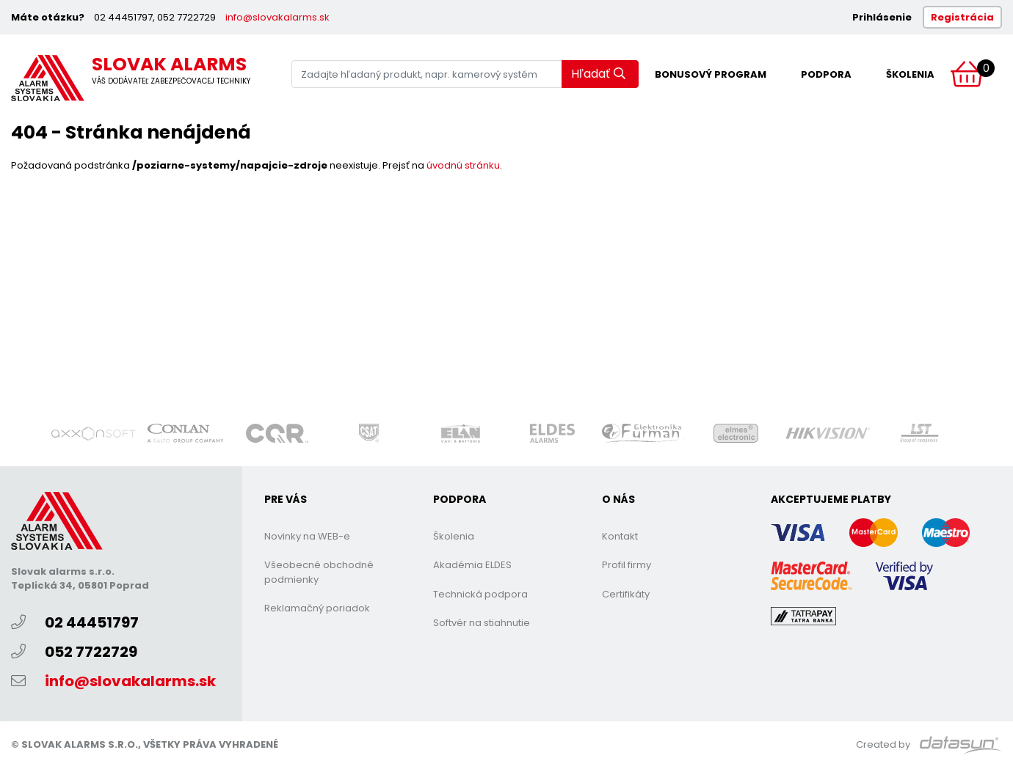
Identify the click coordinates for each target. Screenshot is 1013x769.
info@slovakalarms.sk (277, 17)
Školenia (910, 74)
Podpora (826, 74)
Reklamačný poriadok (317, 608)
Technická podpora (480, 594)
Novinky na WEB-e (307, 536)
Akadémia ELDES (472, 565)
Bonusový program (710, 74)
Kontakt (620, 536)
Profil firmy (626, 565)
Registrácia (962, 17)
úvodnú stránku (463, 165)
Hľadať (598, 73)
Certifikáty (626, 594)
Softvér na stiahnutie (481, 623)
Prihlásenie (882, 17)
